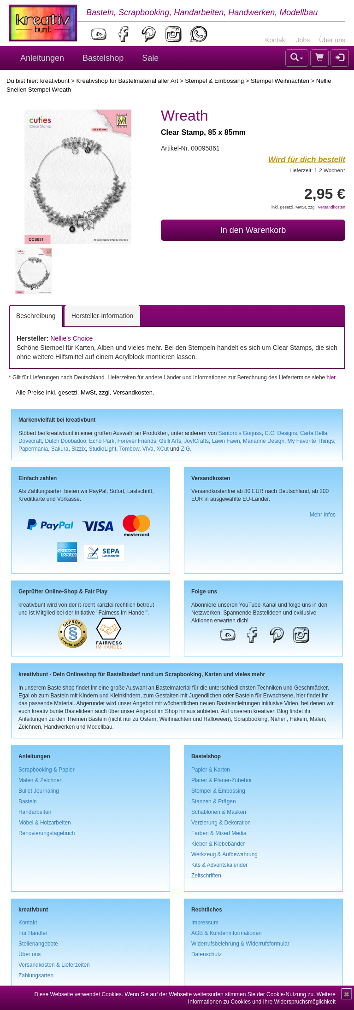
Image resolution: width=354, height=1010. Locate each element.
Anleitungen (42, 58)
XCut (162, 449)
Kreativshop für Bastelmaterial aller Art (127, 80)
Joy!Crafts (196, 441)
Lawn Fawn (226, 441)
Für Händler (32, 933)
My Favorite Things (311, 441)
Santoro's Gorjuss (240, 433)
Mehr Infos (323, 514)
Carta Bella (313, 433)
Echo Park (101, 441)
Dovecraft (30, 441)
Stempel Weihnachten (280, 80)
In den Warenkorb (253, 230)
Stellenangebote (38, 943)
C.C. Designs (281, 433)
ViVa (147, 449)
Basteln (27, 801)
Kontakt (276, 40)
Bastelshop (103, 58)
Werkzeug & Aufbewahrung (224, 854)
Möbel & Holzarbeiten (44, 822)
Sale (150, 58)
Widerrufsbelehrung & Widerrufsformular (240, 943)
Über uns (332, 40)
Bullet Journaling (38, 791)
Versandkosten (331, 207)
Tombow (129, 449)
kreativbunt (55, 80)
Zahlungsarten (35, 975)
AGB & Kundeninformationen (226, 933)
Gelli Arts (170, 441)
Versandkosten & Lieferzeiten (54, 965)
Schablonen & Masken (218, 812)
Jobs (303, 40)
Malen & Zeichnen (40, 780)
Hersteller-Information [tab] (102, 315)
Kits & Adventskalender (219, 865)
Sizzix (78, 449)
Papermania (33, 449)
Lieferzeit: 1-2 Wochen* (317, 170)
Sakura (60, 449)
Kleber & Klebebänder (218, 844)
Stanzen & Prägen (213, 801)
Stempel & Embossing (214, 80)
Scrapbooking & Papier (46, 769)
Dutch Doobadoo (65, 441)
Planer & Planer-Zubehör (221, 780)
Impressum (204, 922)
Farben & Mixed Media (219, 833)
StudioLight (103, 449)
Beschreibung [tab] (36, 315)
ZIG (185, 449)
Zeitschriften (206, 875)
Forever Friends (137, 441)
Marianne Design (263, 441)
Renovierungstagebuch (46, 833)
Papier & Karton (210, 769)
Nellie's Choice (71, 338)
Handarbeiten (34, 812)
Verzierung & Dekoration (221, 822)
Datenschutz (206, 954)
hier (330, 377)
